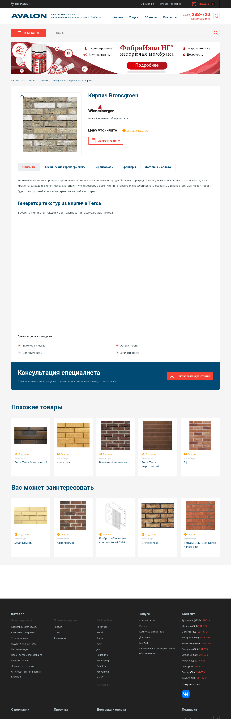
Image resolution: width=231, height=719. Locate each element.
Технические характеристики (65, 167)
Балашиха (187, 649)
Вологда (186, 631)
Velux (99, 643)
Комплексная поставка (151, 631)
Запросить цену (106, 140)
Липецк (186, 672)
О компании (147, 3)
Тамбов (186, 677)
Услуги (133, 17)
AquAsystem (103, 671)
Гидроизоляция (19, 649)
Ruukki (100, 638)
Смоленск (187, 654)
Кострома (187, 637)
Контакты (170, 17)
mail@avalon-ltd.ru (191, 684)
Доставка (144, 637)
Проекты (61, 709)
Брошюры (129, 167)
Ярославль (187, 620)
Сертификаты (104, 167)
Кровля (58, 626)
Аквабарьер (103, 660)
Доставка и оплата (158, 167)
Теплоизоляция (19, 638)
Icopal (100, 632)
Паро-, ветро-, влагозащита (26, 654)
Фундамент (60, 638)
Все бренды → (104, 684)
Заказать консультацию (190, 376)
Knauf (100, 677)
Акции (118, 17)
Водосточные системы (23, 643)
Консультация (147, 620)
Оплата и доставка (170, 3)
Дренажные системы (22, 666)
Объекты (151, 17)
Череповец (188, 643)
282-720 (195, 14)
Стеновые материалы (23, 632)
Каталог (29, 33)
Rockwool (102, 626)
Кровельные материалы (24, 626)
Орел (185, 666)
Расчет (143, 626)
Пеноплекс (102, 654)
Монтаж (143, 642)
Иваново (187, 626)
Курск (185, 660)
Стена (57, 632)
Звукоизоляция (19, 660)
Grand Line (102, 666)
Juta (99, 649)
